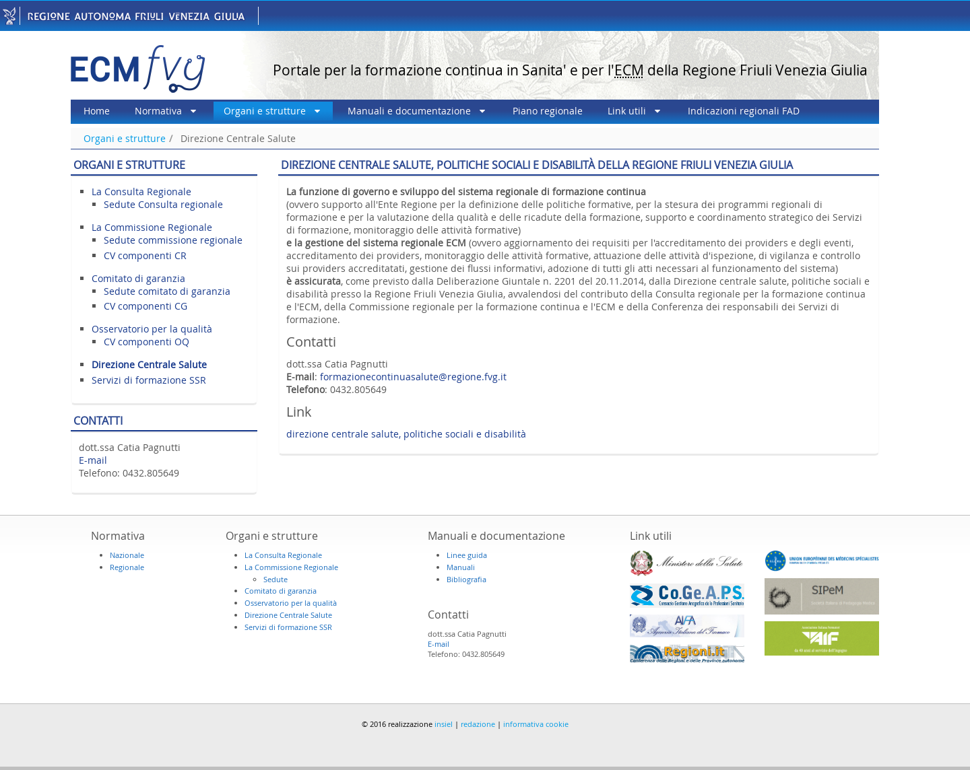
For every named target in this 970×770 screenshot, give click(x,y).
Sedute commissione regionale (173, 240)
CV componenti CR (145, 255)
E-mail (93, 460)
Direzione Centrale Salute (238, 138)
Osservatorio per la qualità (152, 328)
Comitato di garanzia (138, 278)
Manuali (461, 567)
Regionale (127, 567)
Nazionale (127, 555)
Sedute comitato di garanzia (167, 291)
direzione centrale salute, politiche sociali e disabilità (406, 433)
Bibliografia (466, 579)
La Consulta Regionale (141, 191)
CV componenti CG (145, 306)
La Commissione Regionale (152, 227)
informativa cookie (536, 724)
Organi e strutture (125, 138)
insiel (443, 724)
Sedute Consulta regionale (163, 204)
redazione (478, 724)
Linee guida (467, 555)
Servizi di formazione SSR (149, 380)
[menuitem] (96, 111)
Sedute (275, 579)
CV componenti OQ (146, 341)
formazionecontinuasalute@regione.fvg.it (413, 376)
